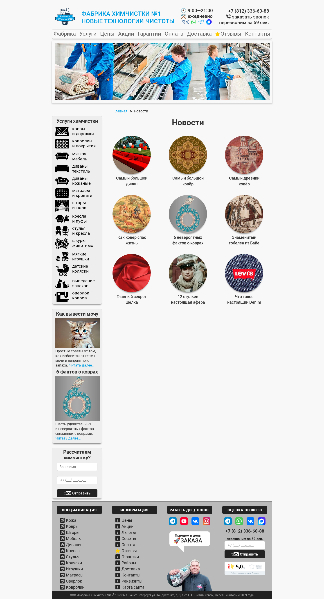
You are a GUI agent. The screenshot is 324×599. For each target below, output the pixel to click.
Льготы (129, 532)
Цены (107, 34)
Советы (129, 538)
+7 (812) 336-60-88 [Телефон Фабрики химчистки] (244, 531)
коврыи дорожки (74, 131)
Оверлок (74, 581)
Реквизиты (132, 581)
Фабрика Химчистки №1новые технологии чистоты (128, 17)
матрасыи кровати (73, 193)
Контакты (257, 34)
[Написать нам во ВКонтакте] (185, 22)
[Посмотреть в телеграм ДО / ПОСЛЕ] (173, 521)
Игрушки (74, 569)
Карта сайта (133, 587)
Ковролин (75, 587)
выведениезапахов (75, 283)
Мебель (73, 538)
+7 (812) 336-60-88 (248, 11)
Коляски (74, 562)
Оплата (174, 34)
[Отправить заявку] (245, 554)
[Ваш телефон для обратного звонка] (245, 545)
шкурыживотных (74, 243)
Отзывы (230, 34)
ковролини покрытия (75, 144)
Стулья (72, 556)
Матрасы (74, 575)
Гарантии (149, 34)
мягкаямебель (71, 156)
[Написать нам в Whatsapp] (193, 23)
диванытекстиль (72, 169)
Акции (126, 34)
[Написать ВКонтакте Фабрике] (250, 521)
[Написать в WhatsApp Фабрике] (239, 521)
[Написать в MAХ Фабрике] (262, 521)
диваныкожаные (73, 181)
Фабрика (65, 34)
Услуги (88, 34)
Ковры (72, 526)
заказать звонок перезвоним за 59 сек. (244, 19)
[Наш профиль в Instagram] (206, 521)
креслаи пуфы (71, 219)
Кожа (71, 520)
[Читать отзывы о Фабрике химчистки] (244, 568)
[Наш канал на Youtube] (184, 521)
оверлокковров (72, 296)
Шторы (72, 532)
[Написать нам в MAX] (209, 22)
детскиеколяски (72, 270)
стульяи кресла (72, 231)
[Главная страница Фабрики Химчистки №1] (65, 24)
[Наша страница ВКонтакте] (195, 521)
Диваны (73, 544)
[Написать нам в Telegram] (201, 22)
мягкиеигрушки (72, 257)
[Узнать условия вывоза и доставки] (189, 575)
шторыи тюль (70, 206)
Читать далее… (81, 365)
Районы (129, 562)
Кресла (73, 550)
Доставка (199, 34)
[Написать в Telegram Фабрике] (228, 521)
